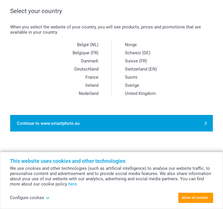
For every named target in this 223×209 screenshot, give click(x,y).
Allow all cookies (195, 198)
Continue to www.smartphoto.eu (48, 123)
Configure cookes (30, 197)
